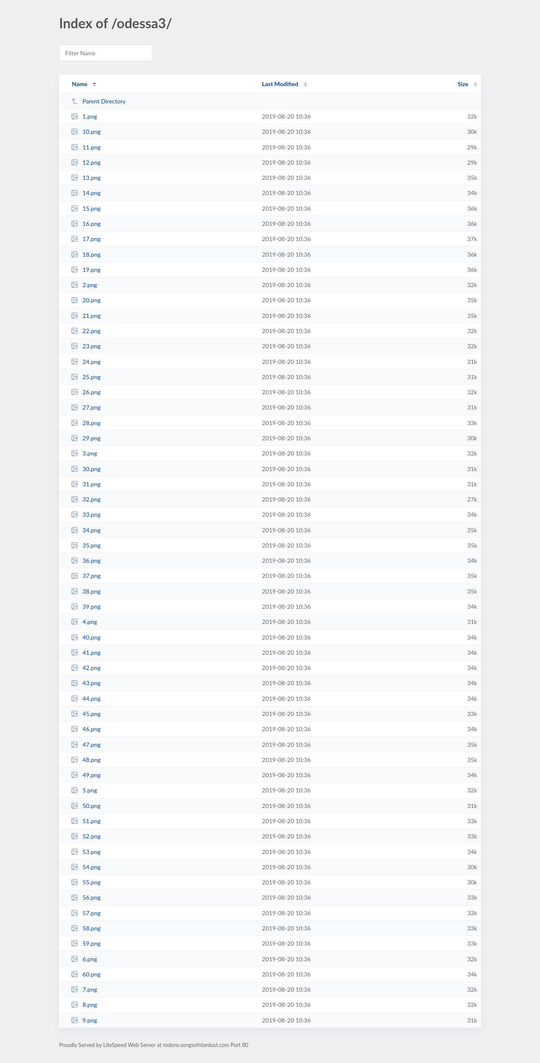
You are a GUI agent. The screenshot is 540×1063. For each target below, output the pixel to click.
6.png (84, 959)
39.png (85, 606)
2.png (84, 284)
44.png (85, 698)
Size (463, 83)
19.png (85, 269)
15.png (85, 208)
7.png (84, 989)
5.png (84, 790)
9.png (84, 1020)
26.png (85, 392)
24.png (85, 361)
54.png (85, 866)
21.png (85, 315)
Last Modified (280, 83)
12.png (85, 162)
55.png (85, 882)
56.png (85, 897)
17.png (85, 238)
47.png (85, 744)
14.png (85, 192)
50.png (85, 805)
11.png (85, 147)
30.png (85, 468)
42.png (85, 667)
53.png (85, 851)
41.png (85, 652)
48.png (85, 759)
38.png (85, 591)
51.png (85, 820)
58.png (85, 928)
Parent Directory (98, 101)
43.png (85, 682)
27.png (85, 407)
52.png (85, 836)
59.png (85, 943)
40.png (85, 637)
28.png (85, 422)
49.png (85, 774)
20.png (85, 300)
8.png (84, 1004)
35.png (85, 545)
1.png (84, 116)
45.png (85, 713)
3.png (84, 453)
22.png (85, 330)
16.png (85, 223)
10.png (85, 131)
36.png (85, 560)
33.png (85, 514)
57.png (85, 913)
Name (79, 83)
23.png (85, 346)
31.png (85, 484)
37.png (85, 575)
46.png (85, 728)
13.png (85, 177)
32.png (85, 499)
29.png (85, 438)
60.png (85, 974)
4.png (84, 621)
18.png (85, 254)
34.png (85, 530)
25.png (85, 376)
